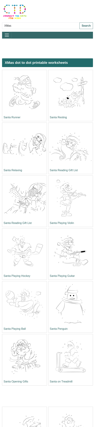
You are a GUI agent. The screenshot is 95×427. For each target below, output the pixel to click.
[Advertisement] (43, 48)
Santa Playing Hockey (17, 275)
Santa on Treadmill (61, 381)
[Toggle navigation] (7, 35)
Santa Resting (58, 117)
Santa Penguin (59, 328)
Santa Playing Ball (15, 328)
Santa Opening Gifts (16, 381)
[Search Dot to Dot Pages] (41, 26)
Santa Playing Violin (62, 223)
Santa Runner (12, 117)
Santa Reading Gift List (64, 170)
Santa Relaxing (13, 170)
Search (86, 25)
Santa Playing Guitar (62, 275)
